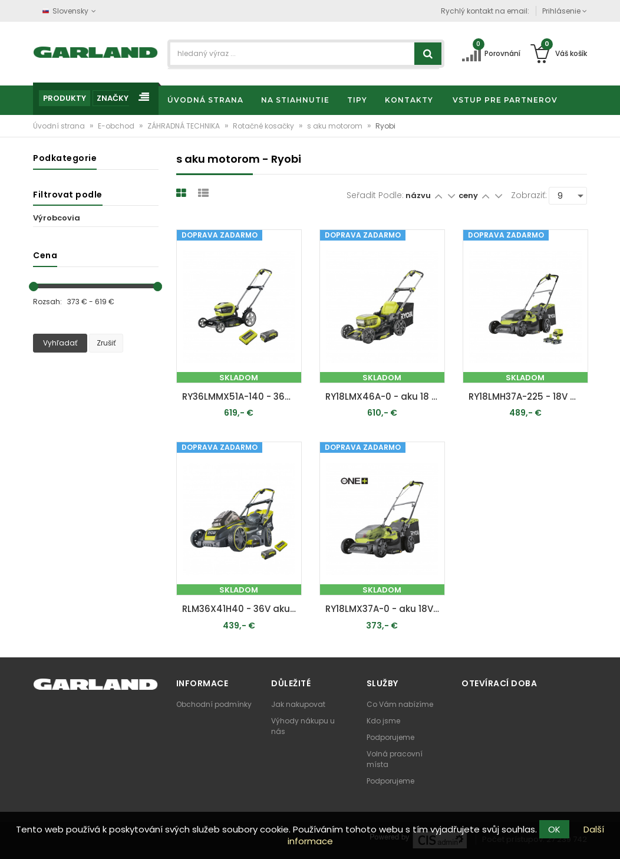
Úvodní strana (60, 126)
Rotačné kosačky (264, 126)
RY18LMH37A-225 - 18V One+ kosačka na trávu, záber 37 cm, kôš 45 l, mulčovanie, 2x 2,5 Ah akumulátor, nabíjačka (528, 396)
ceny (469, 195)
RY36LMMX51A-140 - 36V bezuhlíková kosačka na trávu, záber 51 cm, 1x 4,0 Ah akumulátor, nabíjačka (242, 396)
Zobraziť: (529, 195)
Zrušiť (106, 343)
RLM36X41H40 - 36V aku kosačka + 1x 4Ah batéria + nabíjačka (242, 609)
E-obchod (117, 126)
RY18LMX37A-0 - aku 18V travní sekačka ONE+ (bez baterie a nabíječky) (385, 609)
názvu (418, 195)
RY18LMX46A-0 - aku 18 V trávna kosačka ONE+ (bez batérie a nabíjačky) (385, 396)
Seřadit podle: (375, 195)
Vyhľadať (60, 343)
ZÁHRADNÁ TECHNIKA (184, 126)
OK (554, 829)
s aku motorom (335, 126)
